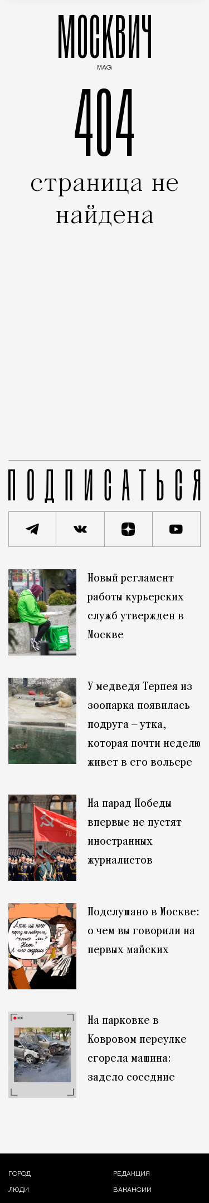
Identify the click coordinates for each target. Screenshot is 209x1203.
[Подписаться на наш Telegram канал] (32, 529)
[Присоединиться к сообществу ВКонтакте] (80, 529)
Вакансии (132, 1190)
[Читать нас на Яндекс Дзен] (129, 529)
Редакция (131, 1174)
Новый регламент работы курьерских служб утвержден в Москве (136, 607)
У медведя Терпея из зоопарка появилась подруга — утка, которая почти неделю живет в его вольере (144, 725)
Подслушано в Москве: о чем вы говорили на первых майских (144, 931)
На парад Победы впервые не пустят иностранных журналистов (135, 832)
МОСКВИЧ (104, 39)
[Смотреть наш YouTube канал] (177, 529)
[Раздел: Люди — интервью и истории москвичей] (18, 1190)
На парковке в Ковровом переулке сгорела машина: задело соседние (137, 1049)
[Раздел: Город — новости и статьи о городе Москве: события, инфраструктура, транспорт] (19, 1174)
